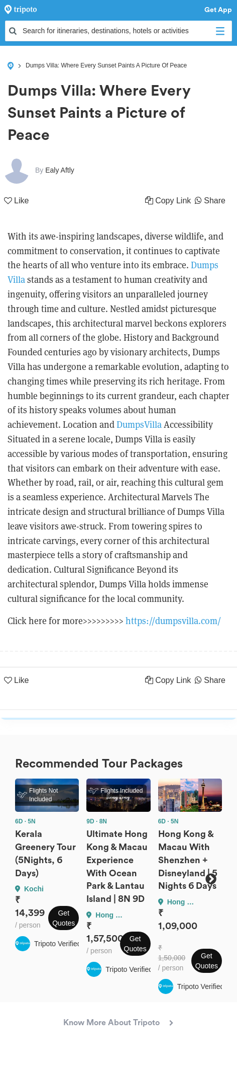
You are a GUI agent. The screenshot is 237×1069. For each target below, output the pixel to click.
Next (210, 879)
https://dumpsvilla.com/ (173, 621)
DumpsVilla (139, 424)
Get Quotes (63, 918)
